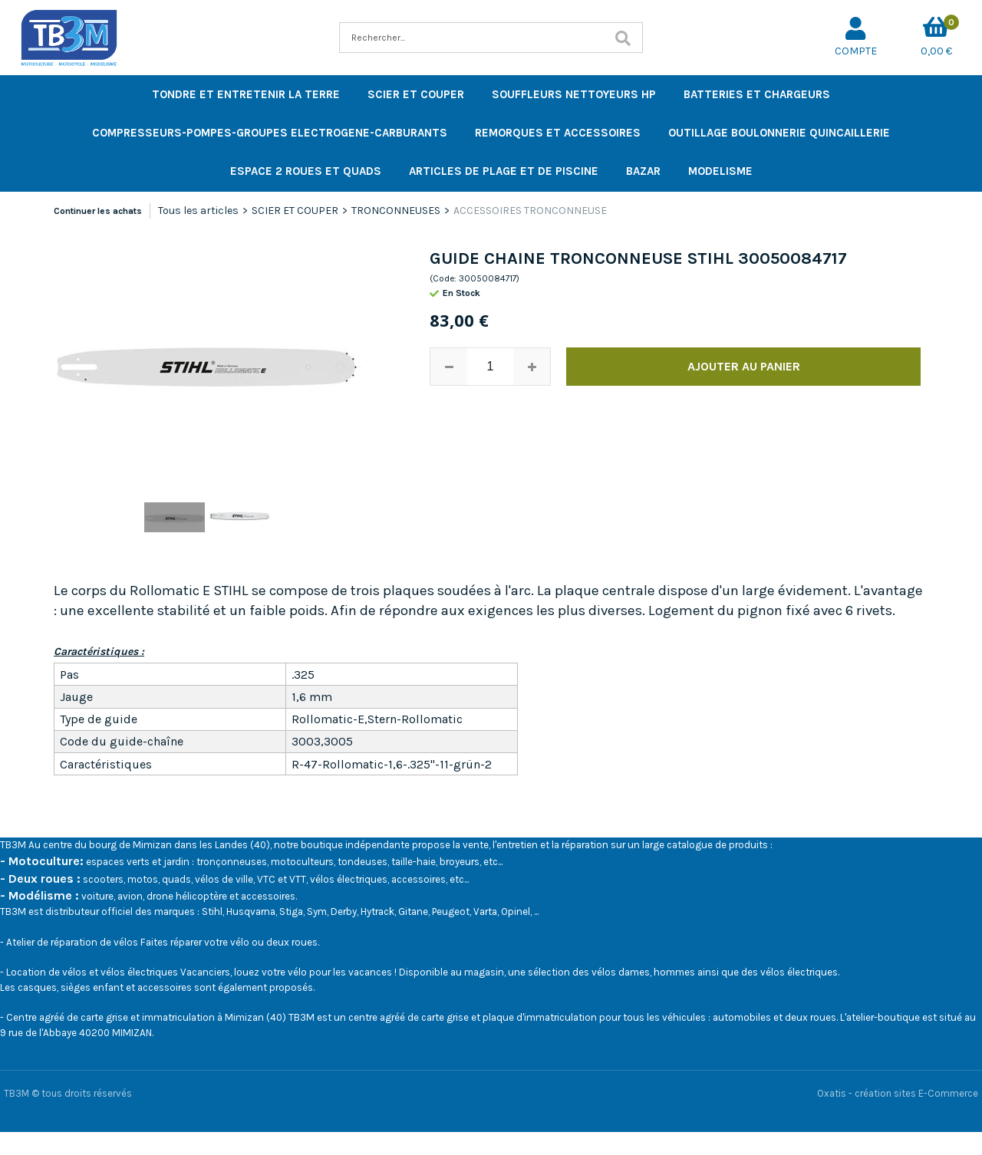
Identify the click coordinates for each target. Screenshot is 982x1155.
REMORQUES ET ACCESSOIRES (558, 133)
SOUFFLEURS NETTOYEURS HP (574, 94)
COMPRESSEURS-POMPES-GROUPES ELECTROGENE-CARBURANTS (269, 133)
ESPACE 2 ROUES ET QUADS (305, 171)
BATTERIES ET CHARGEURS (757, 94)
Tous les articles (198, 210)
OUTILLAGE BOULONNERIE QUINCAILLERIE (779, 133)
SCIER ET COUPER (415, 94)
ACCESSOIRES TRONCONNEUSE (530, 210)
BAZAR (643, 171)
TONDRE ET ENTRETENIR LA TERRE (246, 94)
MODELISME (720, 171)
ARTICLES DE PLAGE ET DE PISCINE (503, 171)
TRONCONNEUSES (395, 210)
